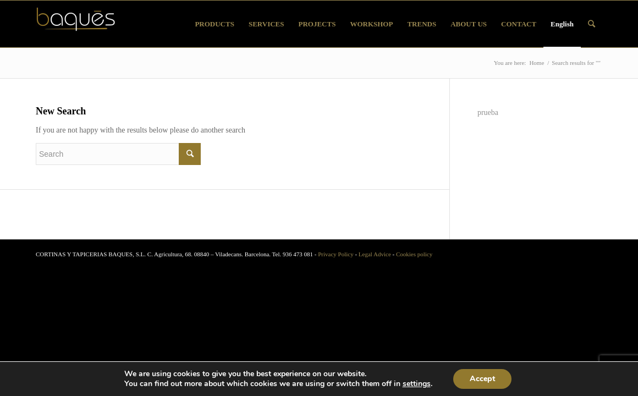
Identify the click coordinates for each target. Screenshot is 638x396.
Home (536, 62)
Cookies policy (414, 254)
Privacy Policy (335, 254)
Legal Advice (375, 254)
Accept (482, 378)
